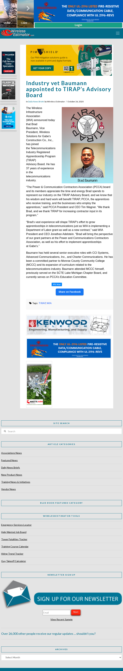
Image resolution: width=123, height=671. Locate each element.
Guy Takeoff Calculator (13, 561)
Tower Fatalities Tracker (14, 539)
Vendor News (8, 489)
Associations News (11, 452)
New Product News (11, 474)
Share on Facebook (69, 291)
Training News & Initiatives (15, 481)
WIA (49, 303)
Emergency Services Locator (16, 524)
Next (75, 612)
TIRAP (42, 303)
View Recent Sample (61, 619)
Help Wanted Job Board (13, 532)
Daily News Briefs (36, 101)
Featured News (9, 460)
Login (78, 25)
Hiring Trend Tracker (12, 553)
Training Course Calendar (14, 546)
